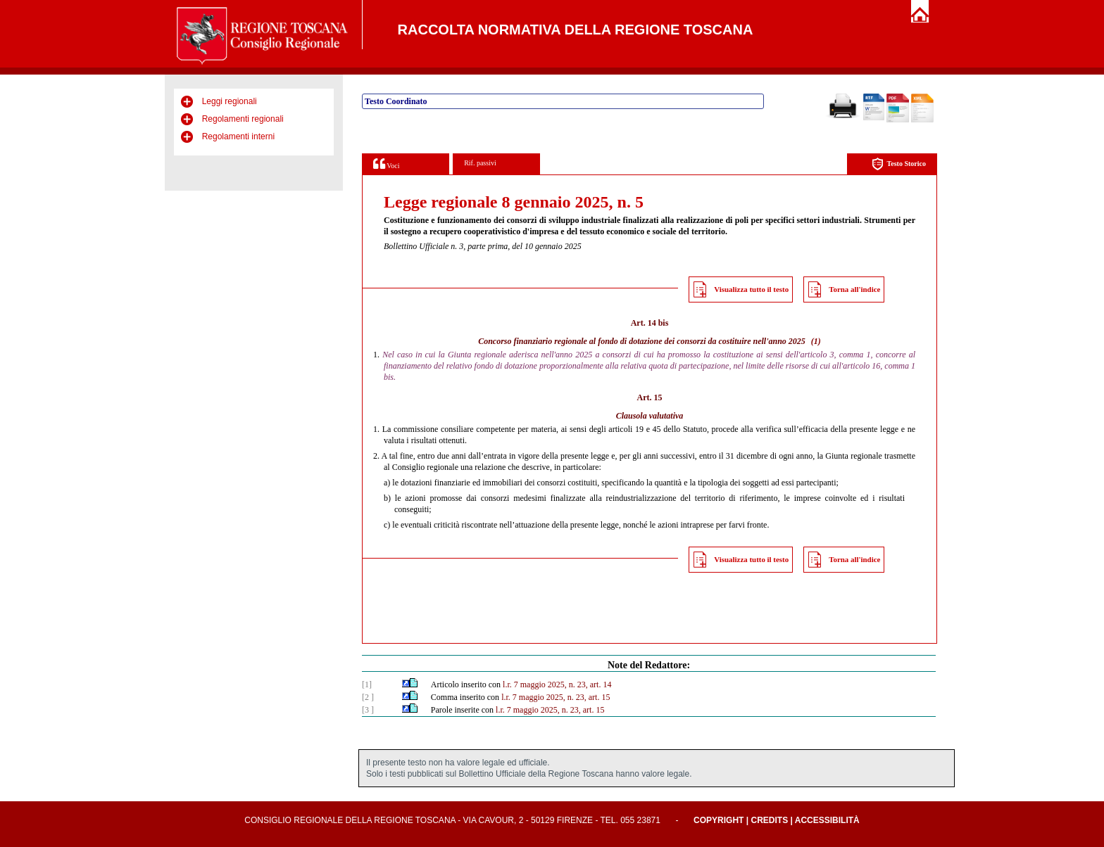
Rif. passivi (480, 163)
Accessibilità (827, 820)
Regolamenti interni (238, 136)
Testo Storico (899, 164)
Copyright (719, 820)
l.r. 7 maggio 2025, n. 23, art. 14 (557, 684)
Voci (386, 164)
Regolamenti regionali (243, 119)
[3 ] (368, 710)
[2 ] (368, 697)
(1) (816, 341)
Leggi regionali (229, 101)
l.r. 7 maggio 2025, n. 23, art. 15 (555, 697)
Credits (769, 820)
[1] (367, 684)
